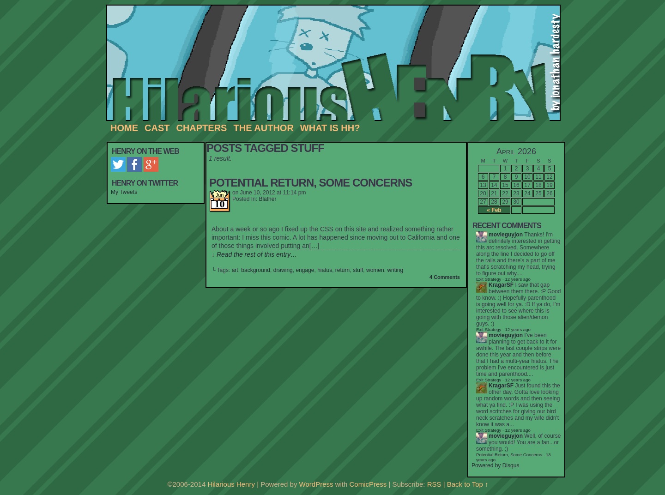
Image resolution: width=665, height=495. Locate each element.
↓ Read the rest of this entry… (254, 254)
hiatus (324, 270)
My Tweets (124, 192)
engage (305, 270)
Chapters (201, 128)
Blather (267, 199)
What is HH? (330, 128)
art (235, 270)
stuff (358, 270)
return (342, 270)
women (375, 270)
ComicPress (368, 484)
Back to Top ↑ (468, 484)
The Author (263, 128)
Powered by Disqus (495, 465)
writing (395, 270)
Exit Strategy (488, 279)
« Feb (494, 210)
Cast (157, 128)
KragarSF (501, 285)
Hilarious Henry (337, 63)
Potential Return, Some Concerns (310, 182)
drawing (283, 270)
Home (124, 128)
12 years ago (517, 329)
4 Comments (444, 277)
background (255, 270)
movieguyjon (506, 234)
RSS (434, 484)
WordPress (316, 484)
